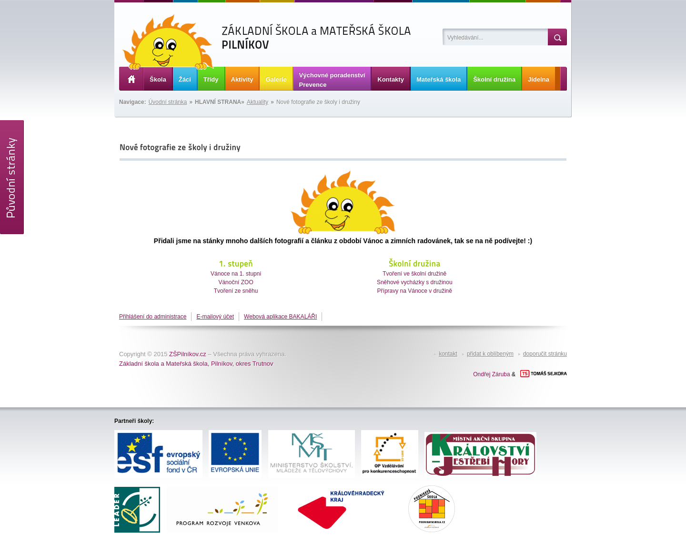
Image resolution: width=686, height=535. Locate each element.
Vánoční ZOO (235, 282)
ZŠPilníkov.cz (187, 354)
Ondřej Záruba (491, 374)
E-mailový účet (215, 316)
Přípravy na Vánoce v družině (414, 291)
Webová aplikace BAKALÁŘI (280, 316)
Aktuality (257, 102)
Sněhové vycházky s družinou (415, 282)
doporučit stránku (545, 353)
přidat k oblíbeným (490, 353)
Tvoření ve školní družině (414, 273)
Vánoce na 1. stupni (236, 273)
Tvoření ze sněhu (236, 291)
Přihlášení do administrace (152, 316)
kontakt (448, 353)
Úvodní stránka (168, 102)
